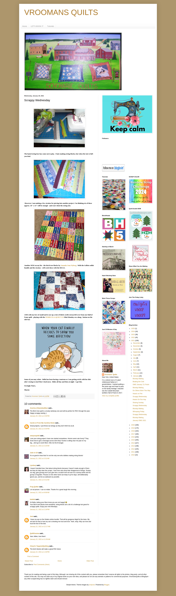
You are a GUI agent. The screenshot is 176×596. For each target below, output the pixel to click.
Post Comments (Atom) (41, 564)
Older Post (90, 561)
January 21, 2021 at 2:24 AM (39, 446)
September (137, 352)
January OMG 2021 (139, 420)
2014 (133, 443)
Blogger (106, 585)
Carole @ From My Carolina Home (42, 423)
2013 (133, 446)
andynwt (92, 585)
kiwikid (32, 499)
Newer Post (29, 561)
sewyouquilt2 (35, 436)
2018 (133, 431)
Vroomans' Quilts (111, 374)
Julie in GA (34, 453)
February (136, 373)
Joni (31, 516)
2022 (133, 337)
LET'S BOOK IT (37, 26)
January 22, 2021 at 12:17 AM (40, 526)
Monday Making (138, 379)
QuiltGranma (34, 533)
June (135, 361)
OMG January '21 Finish (141, 384)
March (135, 370)
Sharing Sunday (138, 402)
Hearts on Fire (137, 394)
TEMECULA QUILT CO (54, 317)
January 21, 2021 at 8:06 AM (39, 492)
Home (24, 26)
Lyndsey (33, 465)
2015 (133, 440)
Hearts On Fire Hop (139, 399)
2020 (133, 425)
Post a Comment (33, 556)
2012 (133, 449)
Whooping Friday (138, 411)
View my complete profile (110, 396)
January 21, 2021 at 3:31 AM (39, 458)
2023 (133, 334)
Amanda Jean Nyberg (68, 265)
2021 (133, 340)
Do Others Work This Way (141, 390)
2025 (133, 328)
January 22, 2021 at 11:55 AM (40, 539)
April (134, 367)
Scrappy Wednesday (140, 396)
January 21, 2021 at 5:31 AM (39, 480)
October (136, 349)
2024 (133, 331)
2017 (133, 434)
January (136, 376)
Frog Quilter (34, 487)
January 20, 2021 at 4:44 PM (39, 429)
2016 (133, 437)
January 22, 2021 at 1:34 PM (39, 552)
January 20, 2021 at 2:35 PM (39, 416)
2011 (133, 452)
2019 (133, 428)
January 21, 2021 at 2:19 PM (39, 509)
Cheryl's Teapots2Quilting (39, 546)
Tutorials (50, 26)
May (134, 364)
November (137, 346)
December (137, 343)
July (134, 358)
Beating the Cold (138, 381)
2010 (133, 455)
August (135, 355)
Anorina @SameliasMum (39, 408)
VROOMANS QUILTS (61, 12)
